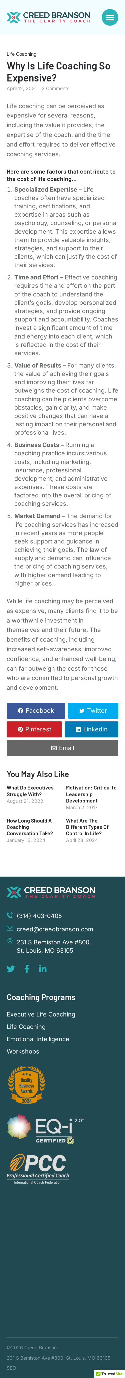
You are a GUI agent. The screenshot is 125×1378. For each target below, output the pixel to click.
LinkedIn (95, 729)
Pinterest (38, 729)
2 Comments (55, 88)
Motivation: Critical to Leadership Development (91, 793)
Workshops (23, 1051)
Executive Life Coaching (41, 1014)
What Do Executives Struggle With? (30, 790)
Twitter (97, 710)
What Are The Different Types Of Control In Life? (87, 826)
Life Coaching (22, 54)
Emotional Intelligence (38, 1039)
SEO (11, 1368)
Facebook (40, 710)
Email (66, 747)
